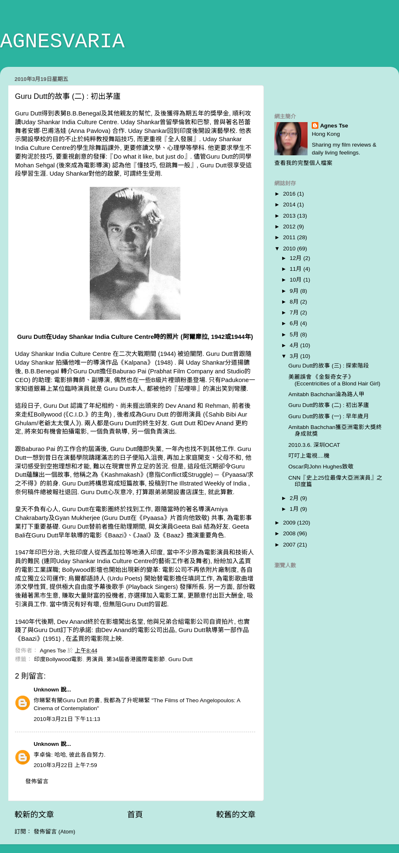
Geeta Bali (187, 526)
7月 (295, 312)
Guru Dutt (180, 659)
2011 (290, 237)
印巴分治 (47, 552)
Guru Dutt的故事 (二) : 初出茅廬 (328, 405)
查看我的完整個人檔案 (303, 163)
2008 (290, 533)
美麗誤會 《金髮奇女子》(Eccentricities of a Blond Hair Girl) (334, 380)
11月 (296, 269)
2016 (290, 194)
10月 (296, 280)
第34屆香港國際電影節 (135, 659)
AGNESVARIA (62, 42)
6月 (295, 323)
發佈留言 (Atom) (54, 831)
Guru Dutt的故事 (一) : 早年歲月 (328, 416)
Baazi (115, 535)
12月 (296, 258)
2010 (290, 248)
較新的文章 (34, 814)
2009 (290, 523)
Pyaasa (235, 474)
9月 (295, 291)
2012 (290, 226)
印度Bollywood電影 (58, 659)
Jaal (142, 535)
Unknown (46, 689)
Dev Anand (180, 405)
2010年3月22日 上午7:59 (65, 765)
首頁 (135, 814)
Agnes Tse (334, 126)
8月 (295, 302)
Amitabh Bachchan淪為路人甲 (326, 394)
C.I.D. (77, 414)
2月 (295, 498)
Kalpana (135, 362)
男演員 (94, 659)
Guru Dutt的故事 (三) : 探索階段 (328, 366)
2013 (290, 216)
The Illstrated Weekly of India (207, 483)
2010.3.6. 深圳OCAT (314, 445)
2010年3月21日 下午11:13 (67, 719)
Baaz (173, 535)
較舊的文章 (236, 814)
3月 (295, 356)
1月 (295, 509)
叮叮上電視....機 (309, 456)
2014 (290, 204)
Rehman (217, 405)
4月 (295, 345)
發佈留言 (37, 781)
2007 (290, 545)
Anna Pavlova (89, 130)
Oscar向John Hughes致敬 (321, 466)
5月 (295, 334)
